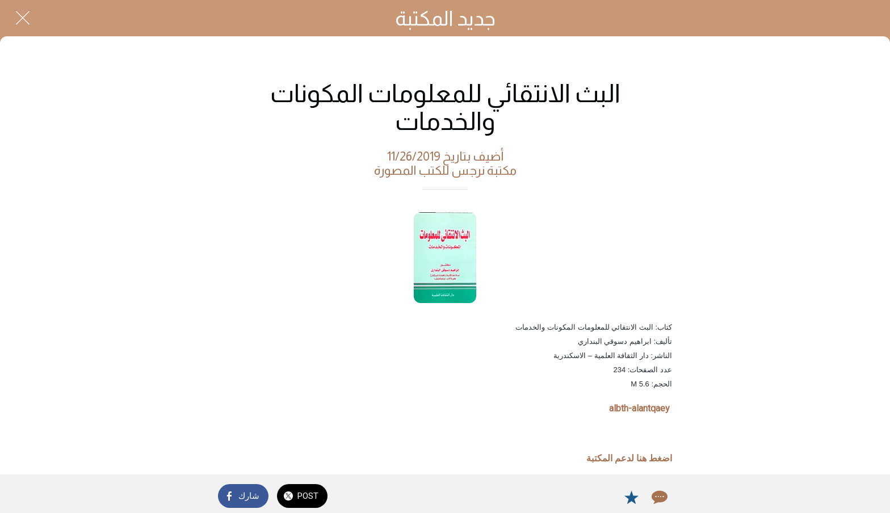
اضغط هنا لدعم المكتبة (629, 458)
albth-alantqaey (639, 408)
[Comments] (658, 497)
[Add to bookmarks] (631, 497)
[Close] (23, 18)
